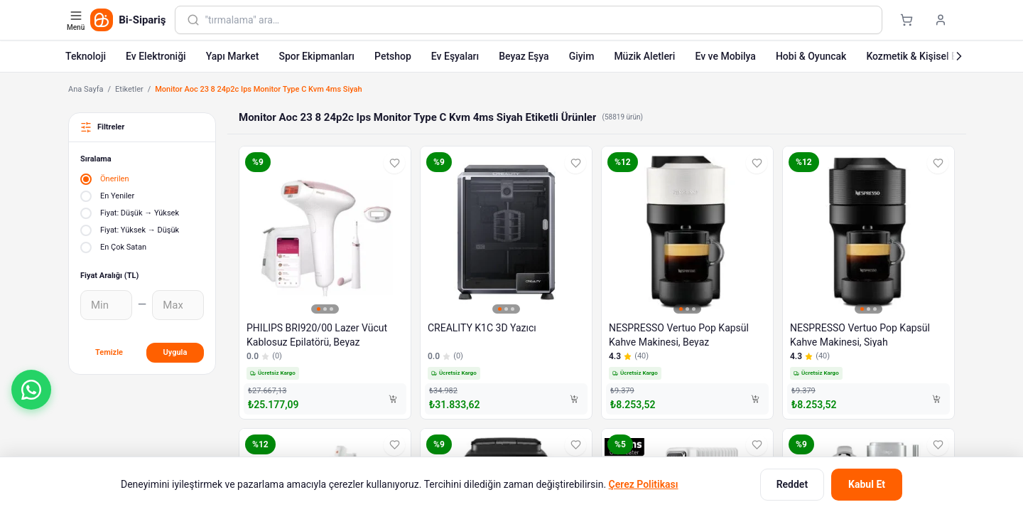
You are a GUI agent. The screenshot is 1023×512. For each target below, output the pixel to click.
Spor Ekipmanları (316, 56)
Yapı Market (232, 56)
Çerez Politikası (643, 484)
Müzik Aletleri (644, 56)
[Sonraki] (959, 56)
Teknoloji (85, 56)
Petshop (392, 56)
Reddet (792, 484)
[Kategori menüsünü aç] (77, 20)
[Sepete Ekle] (393, 399)
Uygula (175, 352)
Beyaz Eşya (524, 56)
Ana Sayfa (85, 89)
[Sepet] (906, 20)
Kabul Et (866, 484)
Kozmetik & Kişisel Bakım (922, 56)
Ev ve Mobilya (725, 56)
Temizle (109, 352)
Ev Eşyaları (455, 56)
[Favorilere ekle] (394, 163)
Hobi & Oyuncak (811, 56)
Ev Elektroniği (156, 56)
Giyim (582, 56)
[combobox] (537, 20)
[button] (31, 390)
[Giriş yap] (940, 20)
